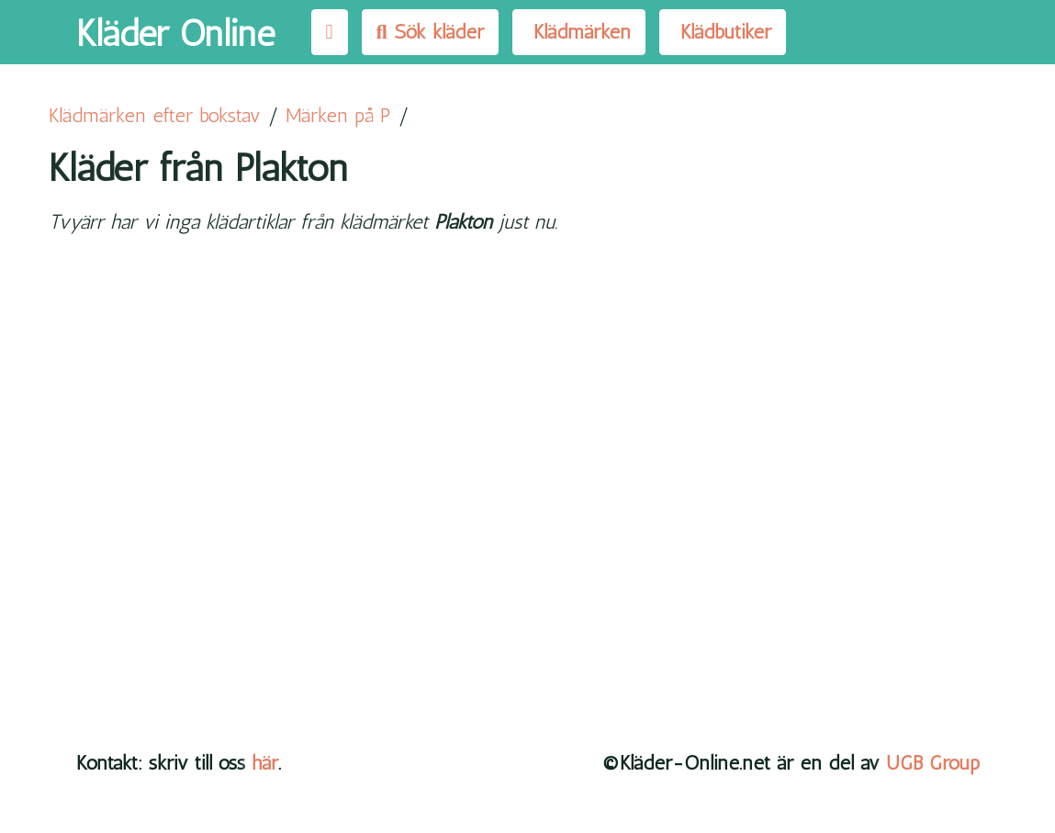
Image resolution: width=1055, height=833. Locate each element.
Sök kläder (430, 31)
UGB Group (933, 762)
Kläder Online (175, 33)
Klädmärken (579, 31)
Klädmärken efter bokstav (155, 115)
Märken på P (338, 115)
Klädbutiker (722, 31)
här (265, 762)
